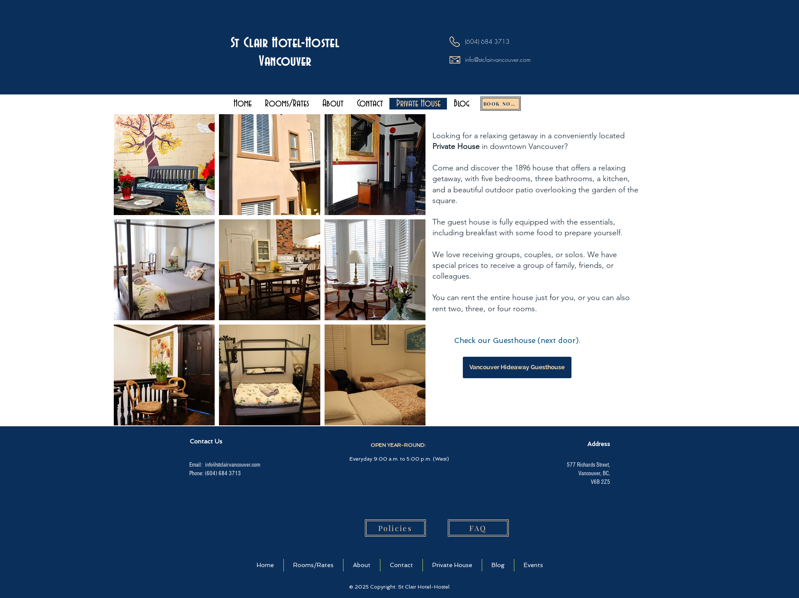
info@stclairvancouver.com (498, 59)
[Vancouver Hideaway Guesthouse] (517, 367)
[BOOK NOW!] (500, 104)
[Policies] (395, 528)
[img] (292, 527)
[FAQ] (478, 528)
